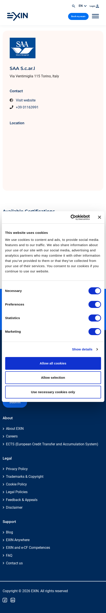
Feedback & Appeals (21, 500)
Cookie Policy (16, 484)
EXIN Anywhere (18, 540)
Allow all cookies (53, 363)
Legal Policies (17, 492)
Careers (12, 436)
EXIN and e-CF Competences (28, 547)
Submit (14, 402)
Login (94, 6)
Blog (9, 532)
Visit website (25, 100)
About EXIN (15, 428)
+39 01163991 (27, 107)
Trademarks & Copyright (24, 476)
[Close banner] (99, 217)
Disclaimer (14, 507)
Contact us (14, 563)
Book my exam (78, 16)
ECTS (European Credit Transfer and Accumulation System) (52, 444)
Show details (82, 349)
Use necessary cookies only (53, 392)
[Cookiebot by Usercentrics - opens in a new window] (70, 217)
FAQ (9, 555)
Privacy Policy (17, 469)
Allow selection (53, 377)
